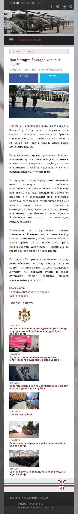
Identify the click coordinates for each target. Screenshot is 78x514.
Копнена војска (18, 295)
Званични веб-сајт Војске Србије (28, 497)
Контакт (50, 507)
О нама (22, 503)
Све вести (32, 51)
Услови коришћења (29, 507)
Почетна (15, 51)
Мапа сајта (36, 503)
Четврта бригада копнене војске (29, 292)
